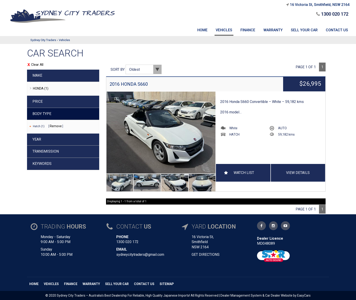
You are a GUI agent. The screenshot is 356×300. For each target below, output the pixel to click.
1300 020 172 (332, 14)
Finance (70, 284)
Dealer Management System (241, 295)
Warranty (91, 284)
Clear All (37, 65)
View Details (298, 173)
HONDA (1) (40, 88)
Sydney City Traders (43, 40)
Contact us (144, 284)
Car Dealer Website (278, 295)
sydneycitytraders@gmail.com (140, 254)
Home (34, 284)
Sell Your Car (117, 284)
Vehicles (64, 40)
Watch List (244, 173)
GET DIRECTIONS (206, 254)
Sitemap (167, 284)
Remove (56, 126)
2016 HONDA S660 (129, 84)
